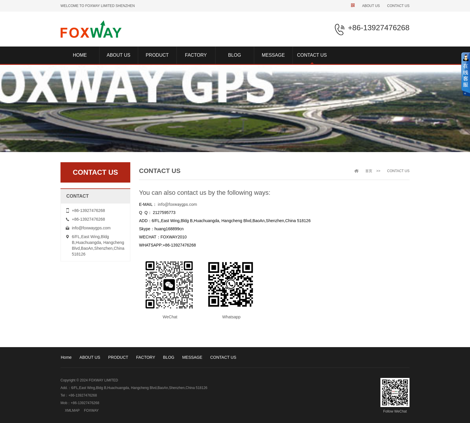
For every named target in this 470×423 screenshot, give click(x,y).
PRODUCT (118, 357)
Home (66, 357)
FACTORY (145, 357)
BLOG (169, 357)
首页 (368, 171)
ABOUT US (371, 6)
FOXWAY (91, 410)
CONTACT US (398, 6)
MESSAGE (192, 357)
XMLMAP (72, 410)
